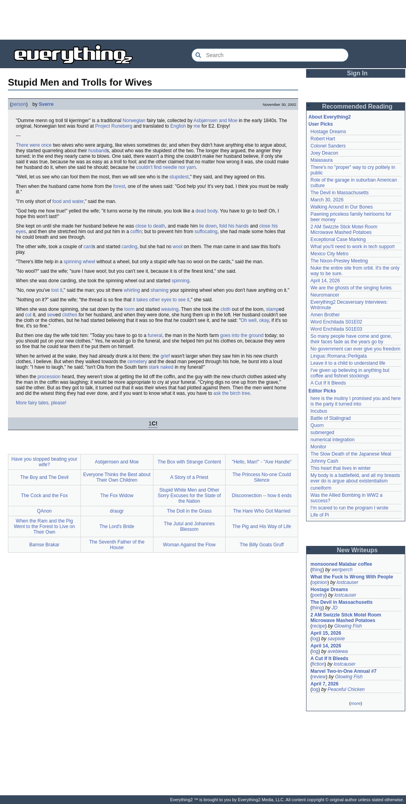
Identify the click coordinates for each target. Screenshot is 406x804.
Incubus (318, 411)
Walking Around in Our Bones (341, 207)
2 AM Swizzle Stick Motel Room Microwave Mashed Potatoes (343, 229)
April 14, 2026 (325, 280)
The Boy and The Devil (44, 477)
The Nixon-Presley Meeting (339, 261)
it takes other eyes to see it (161, 299)
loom (129, 309)
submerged (322, 432)
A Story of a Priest (189, 477)
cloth (225, 309)
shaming (160, 290)
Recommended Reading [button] (357, 106)
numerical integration (332, 439)
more (355, 703)
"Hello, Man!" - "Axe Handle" (261, 462)
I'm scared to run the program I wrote (349, 508)
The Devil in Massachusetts (339, 192)
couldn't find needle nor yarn (166, 167)
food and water (68, 201)
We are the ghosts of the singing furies (351, 288)
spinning (181, 280)
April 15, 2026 (325, 633)
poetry (318, 595)
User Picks (320, 124)
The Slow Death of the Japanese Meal (350, 454)
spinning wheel (79, 261)
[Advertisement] (203, 20)
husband (97, 150)
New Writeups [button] (357, 550)
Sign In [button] (357, 73)
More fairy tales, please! (41, 403)
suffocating (206, 231)
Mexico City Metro (329, 254)
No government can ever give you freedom (355, 349)
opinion (319, 582)
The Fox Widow (116, 495)
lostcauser (347, 582)
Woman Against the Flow (189, 544)
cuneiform (320, 488)
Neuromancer (324, 295)
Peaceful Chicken (345, 689)
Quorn (317, 425)
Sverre (46, 104)
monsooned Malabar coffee (341, 564)
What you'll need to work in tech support (352, 246)
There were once (34, 145)
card (88, 246)
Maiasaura (321, 160)
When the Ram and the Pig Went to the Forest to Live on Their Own (44, 526)
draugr (117, 511)
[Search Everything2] (270, 55)
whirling (132, 290)
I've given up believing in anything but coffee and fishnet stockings (349, 373)
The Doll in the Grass (189, 511)
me (196, 126)
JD (334, 608)
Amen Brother (325, 315)
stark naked (161, 367)
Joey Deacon (324, 153)
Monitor (318, 447)
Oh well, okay (255, 320)
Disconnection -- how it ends (262, 495)
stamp (272, 309)
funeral (154, 335)
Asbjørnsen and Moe (215, 120)
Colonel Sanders (328, 146)
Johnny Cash (324, 461)
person (18, 104)
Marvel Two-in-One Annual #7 (343, 671)
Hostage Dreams (328, 131)
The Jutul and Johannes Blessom (189, 526)
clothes (69, 315)
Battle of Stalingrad (330, 418)
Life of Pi (319, 515)
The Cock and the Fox (44, 495)
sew (51, 315)
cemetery (137, 361)
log (315, 638)
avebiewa (337, 651)
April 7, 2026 (324, 684)
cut (28, 315)
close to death (150, 226)
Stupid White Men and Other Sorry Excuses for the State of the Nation (189, 495)
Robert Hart (322, 139)
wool (178, 246)
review (319, 677)
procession (49, 376)
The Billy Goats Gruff (262, 544)
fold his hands (234, 226)
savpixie (336, 638)
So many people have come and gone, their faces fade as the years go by (351, 339)
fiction (318, 664)
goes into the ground (241, 335)
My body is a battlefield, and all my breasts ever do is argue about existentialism (355, 478)
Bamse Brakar (44, 544)
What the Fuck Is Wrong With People (351, 577)
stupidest (179, 177)
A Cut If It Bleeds (328, 383)
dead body (206, 211)
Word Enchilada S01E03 (336, 329)
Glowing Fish (348, 626)
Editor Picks (322, 391)
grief (165, 356)
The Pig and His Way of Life (261, 526)
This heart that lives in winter (340, 468)
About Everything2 (329, 117)
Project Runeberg (113, 126)
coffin (136, 231)
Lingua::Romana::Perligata (338, 356)
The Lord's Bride (117, 526)
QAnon (44, 511)
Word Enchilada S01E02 (336, 322)
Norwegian (134, 120)
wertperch (341, 569)
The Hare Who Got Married (262, 511)
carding (129, 246)
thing (317, 569)
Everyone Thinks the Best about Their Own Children (117, 477)
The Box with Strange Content (189, 462)
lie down (207, 226)
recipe (318, 626)
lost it (56, 290)
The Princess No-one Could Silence (261, 477)
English (178, 126)
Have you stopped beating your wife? (44, 461)
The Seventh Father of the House (116, 544)
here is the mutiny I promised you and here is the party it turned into (355, 401)
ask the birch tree (231, 393)
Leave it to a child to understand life (347, 363)
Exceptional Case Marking (338, 239)
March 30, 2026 (326, 200)
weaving (169, 309)
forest (119, 186)
